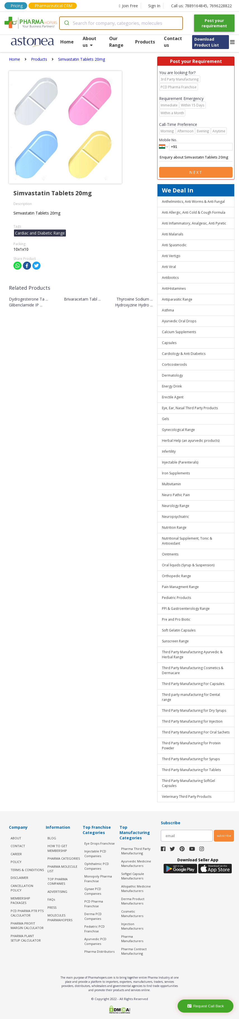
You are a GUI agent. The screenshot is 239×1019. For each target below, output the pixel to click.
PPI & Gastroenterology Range (186, 608)
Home (67, 42)
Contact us (173, 41)
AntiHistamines (174, 288)
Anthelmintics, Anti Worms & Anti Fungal (193, 201)
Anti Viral (169, 266)
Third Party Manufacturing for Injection (192, 721)
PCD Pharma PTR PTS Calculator (27, 913)
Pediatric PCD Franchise (94, 928)
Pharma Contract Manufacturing (134, 951)
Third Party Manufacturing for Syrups (191, 759)
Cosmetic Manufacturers (132, 913)
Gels (165, 418)
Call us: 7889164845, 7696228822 (201, 5)
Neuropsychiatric (175, 516)
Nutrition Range (174, 527)
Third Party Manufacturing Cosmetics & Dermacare (192, 670)
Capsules (169, 342)
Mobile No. (168, 139)
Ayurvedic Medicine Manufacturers (136, 863)
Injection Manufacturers (132, 926)
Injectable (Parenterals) (180, 462)
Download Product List (206, 42)
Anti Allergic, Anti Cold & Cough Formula (193, 212)
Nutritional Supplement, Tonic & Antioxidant (187, 541)
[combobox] (121, 23)
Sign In (154, 5)
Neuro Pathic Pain (176, 495)
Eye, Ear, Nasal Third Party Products (190, 408)
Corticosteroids (174, 364)
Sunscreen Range (175, 641)
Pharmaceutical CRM (53, 5)
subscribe (224, 835)
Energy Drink (172, 386)
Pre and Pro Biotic (176, 619)
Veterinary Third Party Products (186, 796)
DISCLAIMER (19, 878)
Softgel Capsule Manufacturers (132, 876)
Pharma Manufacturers (132, 938)
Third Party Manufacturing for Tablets (191, 769)
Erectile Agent (172, 397)
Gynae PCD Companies (92, 891)
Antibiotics (170, 277)
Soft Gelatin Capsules (178, 630)
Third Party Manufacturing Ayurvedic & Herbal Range (192, 654)
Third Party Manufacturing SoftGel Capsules (188, 783)
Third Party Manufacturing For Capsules (193, 683)
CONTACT (18, 846)
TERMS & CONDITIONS (27, 870)
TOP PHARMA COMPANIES (57, 881)
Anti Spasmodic (174, 245)
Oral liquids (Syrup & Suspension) (188, 565)
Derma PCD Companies (93, 916)
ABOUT (16, 838)
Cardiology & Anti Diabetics (183, 353)
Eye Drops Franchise (99, 843)
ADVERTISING (57, 891)
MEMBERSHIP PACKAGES (20, 900)
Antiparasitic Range (177, 299)
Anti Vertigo (171, 255)
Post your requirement (214, 23)
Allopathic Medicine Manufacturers (136, 888)
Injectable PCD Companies (95, 853)
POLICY (16, 862)
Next (196, 172)
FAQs (51, 899)
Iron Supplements (176, 473)
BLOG (51, 838)
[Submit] (66, 23)
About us (89, 41)
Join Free (128, 6)
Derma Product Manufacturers (132, 901)
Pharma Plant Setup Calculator (26, 938)
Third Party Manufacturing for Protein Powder (191, 745)
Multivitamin (171, 484)
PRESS (51, 907)
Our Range (116, 41)
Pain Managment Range (180, 586)
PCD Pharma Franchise (93, 903)
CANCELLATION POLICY (22, 888)
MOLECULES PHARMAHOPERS (59, 917)
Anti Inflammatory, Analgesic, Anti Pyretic (194, 223)
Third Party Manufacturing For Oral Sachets (196, 732)
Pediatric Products (176, 597)
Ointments (170, 554)
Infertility (169, 451)
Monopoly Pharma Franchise (98, 878)
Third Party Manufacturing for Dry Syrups (194, 710)
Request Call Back (205, 1006)
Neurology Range (175, 505)
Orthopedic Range (176, 576)
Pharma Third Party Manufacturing (135, 851)
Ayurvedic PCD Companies (95, 941)
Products (145, 42)
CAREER (16, 854)
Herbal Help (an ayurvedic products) (190, 440)
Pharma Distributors (99, 951)
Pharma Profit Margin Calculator (27, 925)
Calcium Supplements (179, 332)
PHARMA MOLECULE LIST (62, 868)
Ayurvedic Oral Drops (179, 321)
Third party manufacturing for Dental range (191, 697)
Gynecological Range (178, 429)
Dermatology (172, 375)
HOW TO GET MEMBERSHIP (57, 848)
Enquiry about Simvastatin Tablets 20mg (196, 157)
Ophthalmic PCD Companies (96, 866)
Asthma (168, 310)
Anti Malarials (172, 234)
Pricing (17, 5)
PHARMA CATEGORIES (63, 858)
